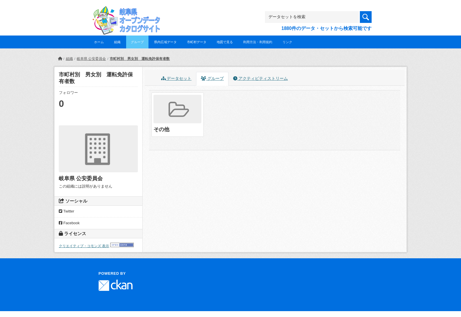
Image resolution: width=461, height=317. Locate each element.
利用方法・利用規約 (257, 42)
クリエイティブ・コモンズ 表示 (84, 246)
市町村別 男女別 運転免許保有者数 (140, 59)
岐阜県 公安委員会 (91, 59)
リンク (287, 42)
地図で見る (225, 42)
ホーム (99, 42)
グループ (137, 42)
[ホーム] (60, 59)
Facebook (69, 223)
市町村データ (196, 42)
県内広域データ (165, 42)
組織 (117, 42)
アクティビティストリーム (260, 78)
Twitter (66, 211)
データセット (176, 78)
